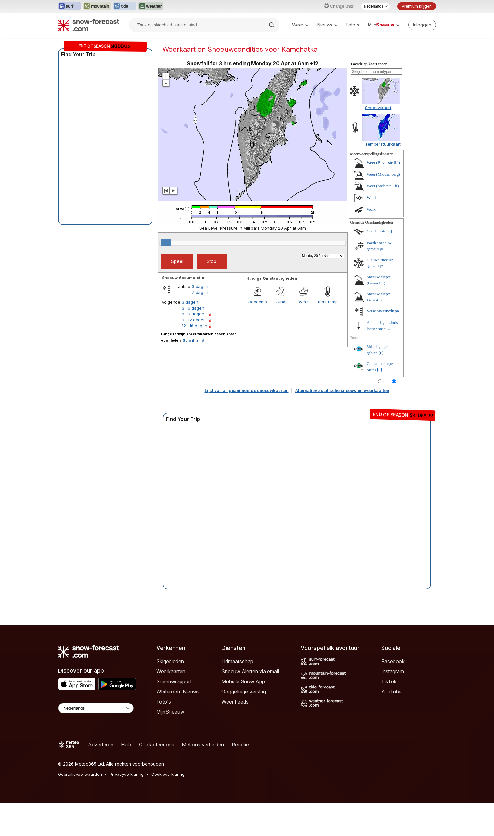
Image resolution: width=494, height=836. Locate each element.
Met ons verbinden (203, 744)
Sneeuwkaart (378, 107)
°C (385, 382)
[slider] (166, 242)
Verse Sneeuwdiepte (383, 310)
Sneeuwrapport (174, 681)
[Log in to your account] (422, 25)
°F (398, 382)
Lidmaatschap (237, 661)
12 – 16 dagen (194, 325)
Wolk (371, 209)
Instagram (392, 671)
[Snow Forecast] (88, 25)
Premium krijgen (417, 6)
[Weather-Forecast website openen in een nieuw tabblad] (150, 6)
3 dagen (200, 286)
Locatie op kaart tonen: (369, 64)
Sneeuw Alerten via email (250, 671)
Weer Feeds (235, 702)
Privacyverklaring (127, 774)
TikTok (389, 681)
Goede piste (376, 231)
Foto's (352, 24)
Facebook (393, 661)
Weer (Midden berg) (383, 174)
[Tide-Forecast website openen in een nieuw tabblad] (124, 6)
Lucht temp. (327, 301)
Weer (300, 24)
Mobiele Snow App (243, 681)
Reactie (240, 744)
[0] (389, 231)
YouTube (391, 691)
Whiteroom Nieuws (178, 691)
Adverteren (100, 744)
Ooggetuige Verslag (243, 691)
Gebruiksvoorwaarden (80, 774)
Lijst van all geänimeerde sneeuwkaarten (247, 390)
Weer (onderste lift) (383, 186)
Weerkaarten (170, 671)
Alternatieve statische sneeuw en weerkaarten (342, 390)
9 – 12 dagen (194, 319)
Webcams (257, 301)
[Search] (272, 25)
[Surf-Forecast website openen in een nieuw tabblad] (69, 6)
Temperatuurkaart (383, 144)
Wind (280, 301)
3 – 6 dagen (193, 308)
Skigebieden (170, 661)
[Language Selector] (96, 708)
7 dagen (200, 292)
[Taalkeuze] (375, 6)
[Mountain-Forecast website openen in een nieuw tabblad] (97, 6)
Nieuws (327, 24)
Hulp (126, 744)
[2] (382, 266)
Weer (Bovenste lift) (383, 162)
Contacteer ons (156, 744)
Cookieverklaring (168, 774)
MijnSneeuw (170, 712)
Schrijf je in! (193, 340)
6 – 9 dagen (193, 313)
